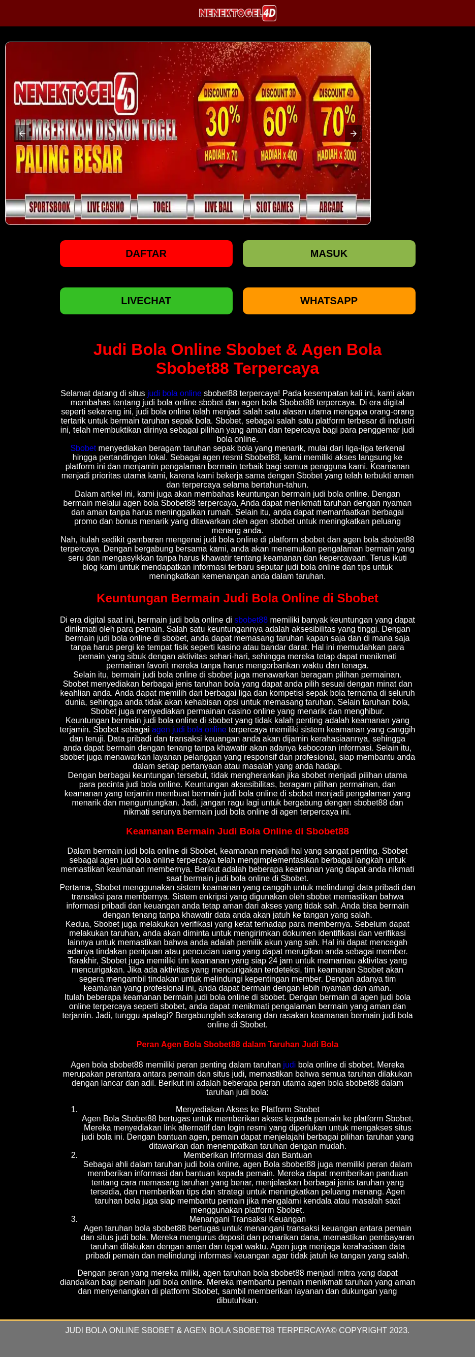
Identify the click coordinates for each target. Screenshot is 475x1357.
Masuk (328, 253)
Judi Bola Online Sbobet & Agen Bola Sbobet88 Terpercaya (198, 1330)
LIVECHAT (146, 300)
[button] (22, 133)
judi (289, 1064)
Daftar (146, 253)
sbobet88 (251, 620)
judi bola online (174, 393)
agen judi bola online (189, 729)
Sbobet (83, 448)
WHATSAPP (329, 300)
